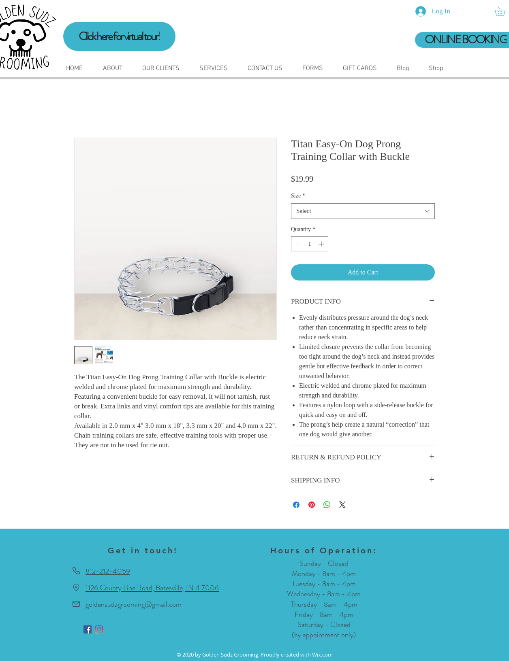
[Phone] (75, 571)
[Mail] (75, 604)
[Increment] (322, 244)
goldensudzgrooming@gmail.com (134, 604)
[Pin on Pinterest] (312, 505)
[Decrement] (297, 244)
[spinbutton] (309, 244)
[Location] (75, 587)
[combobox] (363, 211)
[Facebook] (87, 629)
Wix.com (322, 654)
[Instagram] (99, 629)
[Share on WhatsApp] (327, 505)
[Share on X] (342, 505)
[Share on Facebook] (296, 505)
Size (298, 196)
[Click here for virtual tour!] (119, 36)
